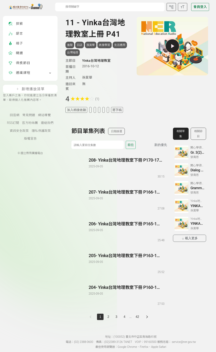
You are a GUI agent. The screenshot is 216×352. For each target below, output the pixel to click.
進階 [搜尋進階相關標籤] (70, 44)
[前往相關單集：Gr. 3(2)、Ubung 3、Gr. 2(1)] (189, 152)
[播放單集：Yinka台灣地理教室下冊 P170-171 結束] (80, 168)
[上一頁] (91, 316)
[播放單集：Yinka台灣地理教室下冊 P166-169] (80, 200)
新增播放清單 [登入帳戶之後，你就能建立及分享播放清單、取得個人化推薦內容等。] (30, 89)
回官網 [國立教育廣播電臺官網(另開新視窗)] (14, 115)
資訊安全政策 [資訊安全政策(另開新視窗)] (19, 131)
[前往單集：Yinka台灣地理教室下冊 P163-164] (126, 259)
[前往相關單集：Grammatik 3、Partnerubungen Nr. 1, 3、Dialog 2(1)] (189, 188)
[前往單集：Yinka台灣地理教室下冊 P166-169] (126, 196)
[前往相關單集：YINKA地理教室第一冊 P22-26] (189, 206)
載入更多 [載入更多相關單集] (189, 238)
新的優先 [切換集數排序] (160, 145)
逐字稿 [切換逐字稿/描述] (117, 110)
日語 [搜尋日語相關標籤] (79, 44)
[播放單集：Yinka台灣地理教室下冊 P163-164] (80, 263)
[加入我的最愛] (90, 110)
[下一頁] (147, 316)
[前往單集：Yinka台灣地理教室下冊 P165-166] (126, 228)
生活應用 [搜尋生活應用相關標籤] (119, 44)
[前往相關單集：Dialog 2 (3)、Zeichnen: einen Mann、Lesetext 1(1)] (189, 170)
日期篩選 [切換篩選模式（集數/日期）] (116, 131)
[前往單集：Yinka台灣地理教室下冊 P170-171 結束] (128, 164)
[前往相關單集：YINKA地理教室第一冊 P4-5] (189, 223)
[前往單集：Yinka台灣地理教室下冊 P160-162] (126, 291)
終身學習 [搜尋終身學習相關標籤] (104, 44)
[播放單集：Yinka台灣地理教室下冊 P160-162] (80, 295)
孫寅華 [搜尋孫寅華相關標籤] (90, 44)
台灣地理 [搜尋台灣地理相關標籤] (72, 52)
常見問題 (28, 115)
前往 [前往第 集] (131, 145)
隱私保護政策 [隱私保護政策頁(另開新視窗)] (41, 131)
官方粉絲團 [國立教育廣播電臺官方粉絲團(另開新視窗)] (30, 123)
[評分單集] (103, 110)
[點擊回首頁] (23, 7)
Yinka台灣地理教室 (96, 61)
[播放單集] (172, 46)
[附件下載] (108, 110)
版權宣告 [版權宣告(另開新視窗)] (30, 138)
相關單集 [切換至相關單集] (181, 133)
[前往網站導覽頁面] (171, 7)
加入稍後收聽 (76, 110)
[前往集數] (97, 145)
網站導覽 (44, 115)
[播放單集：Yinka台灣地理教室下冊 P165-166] (80, 231)
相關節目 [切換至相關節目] (198, 133)
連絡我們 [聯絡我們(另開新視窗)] (47, 123)
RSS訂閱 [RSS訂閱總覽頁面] (13, 123)
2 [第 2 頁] (108, 316)
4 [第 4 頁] (124, 316)
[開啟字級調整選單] (182, 7)
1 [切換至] (100, 316)
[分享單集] (99, 110)
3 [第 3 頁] (116, 316)
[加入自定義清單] (95, 110)
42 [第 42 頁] (137, 316)
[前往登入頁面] (200, 7)
